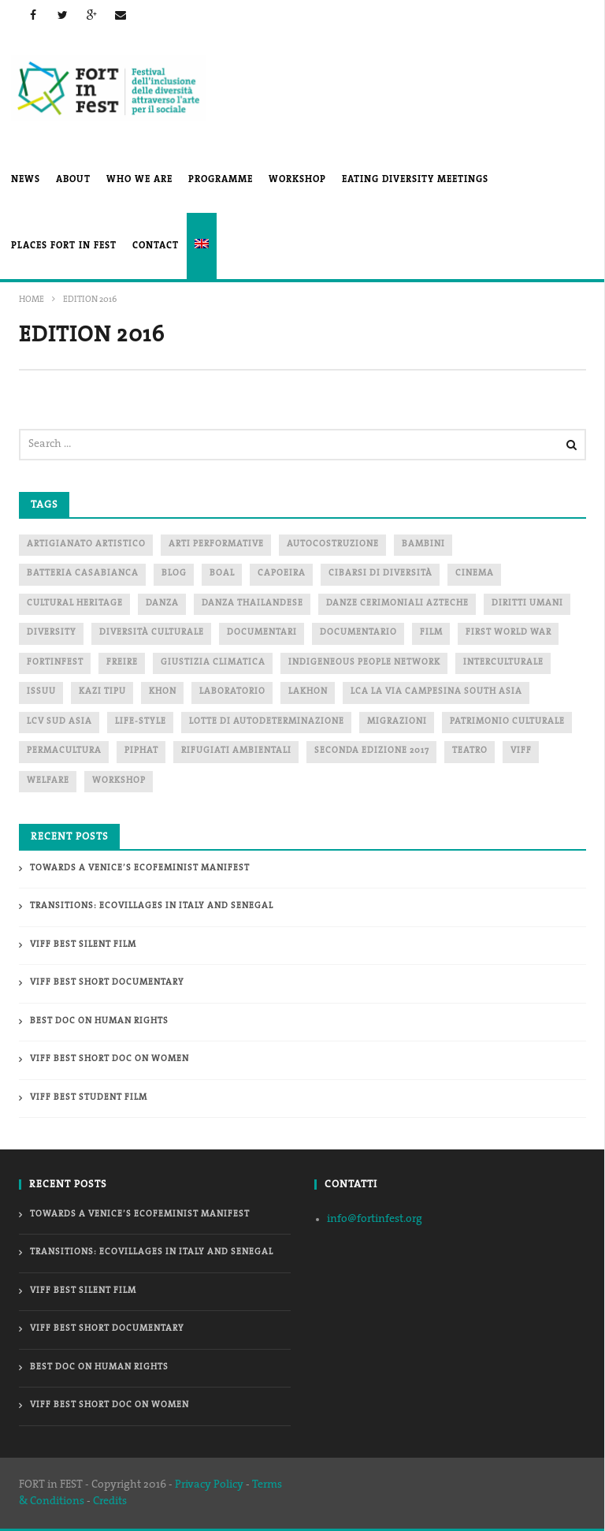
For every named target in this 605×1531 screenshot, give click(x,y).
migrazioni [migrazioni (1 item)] (397, 721)
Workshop (297, 179)
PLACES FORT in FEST (64, 246)
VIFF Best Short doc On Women (109, 1059)
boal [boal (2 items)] (222, 573)
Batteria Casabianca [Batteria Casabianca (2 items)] (83, 573)
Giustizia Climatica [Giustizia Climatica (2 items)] (213, 662)
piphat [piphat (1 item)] (141, 751)
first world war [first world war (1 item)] (508, 632)
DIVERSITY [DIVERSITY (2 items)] (51, 632)
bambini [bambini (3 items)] (423, 544)
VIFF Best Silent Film (83, 945)
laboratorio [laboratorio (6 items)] (232, 691)
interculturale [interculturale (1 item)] (503, 662)
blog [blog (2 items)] (174, 573)
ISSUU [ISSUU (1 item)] (41, 691)
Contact (155, 246)
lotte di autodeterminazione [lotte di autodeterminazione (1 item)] (266, 721)
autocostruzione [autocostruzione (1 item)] (333, 544)
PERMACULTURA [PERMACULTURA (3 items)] (64, 751)
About (73, 179)
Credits (110, 1501)
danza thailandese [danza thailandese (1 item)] (252, 603)
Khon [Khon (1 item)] (162, 691)
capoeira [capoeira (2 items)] (282, 573)
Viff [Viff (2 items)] (521, 751)
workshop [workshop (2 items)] (119, 781)
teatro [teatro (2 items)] (470, 751)
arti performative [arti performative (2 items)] (216, 544)
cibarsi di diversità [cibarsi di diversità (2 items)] (380, 573)
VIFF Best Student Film (88, 1097)
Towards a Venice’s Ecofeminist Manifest (140, 868)
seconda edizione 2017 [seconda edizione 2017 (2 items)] (371, 751)
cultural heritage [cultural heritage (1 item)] (75, 603)
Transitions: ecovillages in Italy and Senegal (151, 906)
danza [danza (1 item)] (162, 603)
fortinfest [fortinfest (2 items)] (55, 662)
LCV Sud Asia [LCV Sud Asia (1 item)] (59, 721)
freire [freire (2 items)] (122, 662)
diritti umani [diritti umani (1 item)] (527, 603)
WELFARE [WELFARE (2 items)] (48, 781)
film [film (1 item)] (431, 632)
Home (31, 300)
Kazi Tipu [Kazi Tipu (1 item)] (102, 691)
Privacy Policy (209, 1485)
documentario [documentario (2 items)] (358, 632)
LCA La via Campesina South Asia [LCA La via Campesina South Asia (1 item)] (436, 691)
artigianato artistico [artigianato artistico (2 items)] (86, 544)
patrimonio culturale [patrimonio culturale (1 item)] (507, 721)
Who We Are (139, 179)
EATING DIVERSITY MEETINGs (415, 179)
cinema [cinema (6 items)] (474, 573)
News (25, 179)
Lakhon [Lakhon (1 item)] (308, 691)
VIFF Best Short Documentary (107, 982)
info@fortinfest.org (374, 1219)
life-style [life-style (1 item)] (140, 721)
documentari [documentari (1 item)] (262, 632)
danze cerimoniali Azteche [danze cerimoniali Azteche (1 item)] (397, 603)
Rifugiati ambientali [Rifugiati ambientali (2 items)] (236, 751)
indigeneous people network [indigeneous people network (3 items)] (364, 662)
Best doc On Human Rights (99, 1021)
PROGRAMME (220, 179)
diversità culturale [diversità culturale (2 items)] (151, 632)
